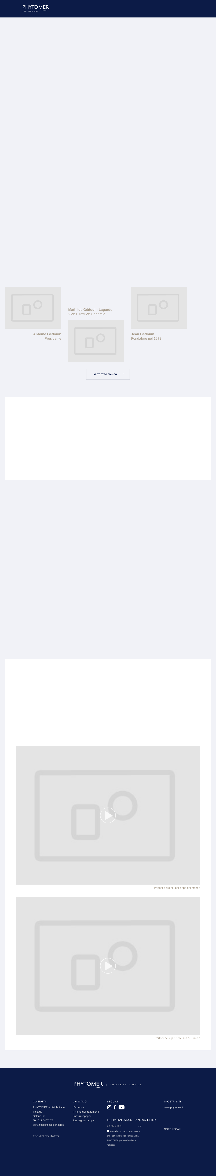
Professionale (108, 1085)
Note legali (172, 1129)
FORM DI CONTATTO (46, 1136)
